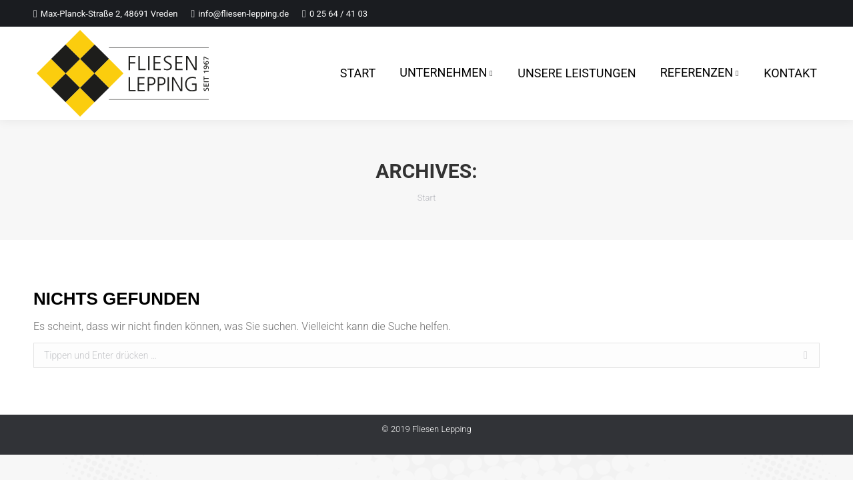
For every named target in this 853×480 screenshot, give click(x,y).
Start (426, 198)
